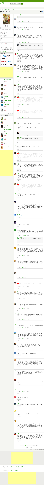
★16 (22, 104)
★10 (22, 21)
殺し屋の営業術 (5, 133)
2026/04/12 (28, 21)
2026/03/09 (28, 235)
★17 (22, 286)
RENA (18, 96)
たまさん (18, 152)
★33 (22, 416)
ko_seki (18, 76)
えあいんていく (19, 359)
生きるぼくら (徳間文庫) (6, 104)
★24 (22, 308)
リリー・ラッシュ (19, 247)
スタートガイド (18, 466)
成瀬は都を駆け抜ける (6, 121)
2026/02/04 (28, 308)
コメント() (24, 21)
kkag (17, 183)
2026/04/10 (28, 29)
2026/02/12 (28, 286)
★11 (22, 147)
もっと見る (9, 113)
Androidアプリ (12, 470)
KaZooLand (19, 109)
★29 (22, 338)
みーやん (18, 433)
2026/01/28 (28, 327)
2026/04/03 (28, 71)
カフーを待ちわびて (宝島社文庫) (7, 100)
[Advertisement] (6, 72)
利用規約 (22, 466)
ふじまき (18, 173)
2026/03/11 (27, 217)
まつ (17, 64)
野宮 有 (4, 134)
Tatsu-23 (21, 137)
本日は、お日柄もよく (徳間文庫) (7, 79)
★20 (22, 71)
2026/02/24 (28, 267)
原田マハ (4, 80)
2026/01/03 (28, 391)
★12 (22, 224)
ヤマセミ (18, 410)
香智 (17, 352)
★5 (25, 242)
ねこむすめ (18, 18)
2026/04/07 (28, 42)
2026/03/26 (28, 104)
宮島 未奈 (5, 138)
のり (17, 396)
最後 (36, 445)
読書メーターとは (13, 466)
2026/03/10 (28, 224)
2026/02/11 (28, 298)
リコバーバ (18, 193)
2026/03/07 (28, 255)
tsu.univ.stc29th (19, 343)
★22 (22, 42)
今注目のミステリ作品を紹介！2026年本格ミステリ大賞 (7, 9)
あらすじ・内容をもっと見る (3, 51)
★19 (22, 277)
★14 (22, 391)
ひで (17, 370)
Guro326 (18, 229)
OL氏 (17, 53)
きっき (18, 163)
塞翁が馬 (18, 84)
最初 (21, 445)
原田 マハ (1, 12)
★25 (22, 91)
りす (17, 332)
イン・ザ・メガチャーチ (6, 125)
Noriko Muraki (19, 379)
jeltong (18, 420)
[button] (22, 4)
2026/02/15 (28, 277)
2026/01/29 (28, 319)
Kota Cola (18, 214)
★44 (22, 255)
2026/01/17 (28, 347)
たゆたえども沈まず (6, 96)
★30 (22, 267)
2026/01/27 (28, 338)
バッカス (18, 403)
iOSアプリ (16, 470)
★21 (22, 298)
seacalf (18, 201)
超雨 (17, 291)
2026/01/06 (28, 384)
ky (17, 34)
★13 (22, 235)
